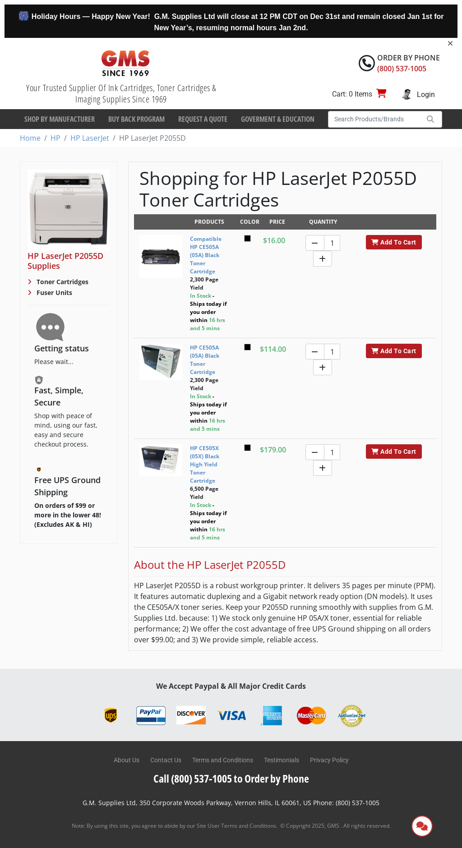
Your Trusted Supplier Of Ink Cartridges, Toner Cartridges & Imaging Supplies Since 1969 (121, 93)
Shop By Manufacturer (59, 119)
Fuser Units (53, 292)
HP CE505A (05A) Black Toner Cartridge (204, 360)
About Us (126, 760)
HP (55, 138)
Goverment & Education (277, 119)
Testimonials (281, 760)
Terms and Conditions (222, 760)
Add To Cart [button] (393, 242)
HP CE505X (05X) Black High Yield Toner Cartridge (204, 464)
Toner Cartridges (61, 281)
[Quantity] (332, 243)
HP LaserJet (89, 138)
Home (30, 138)
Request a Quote (202, 119)
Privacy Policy (329, 760)
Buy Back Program (136, 119)
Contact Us (165, 760)
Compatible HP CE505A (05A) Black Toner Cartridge (206, 255)
